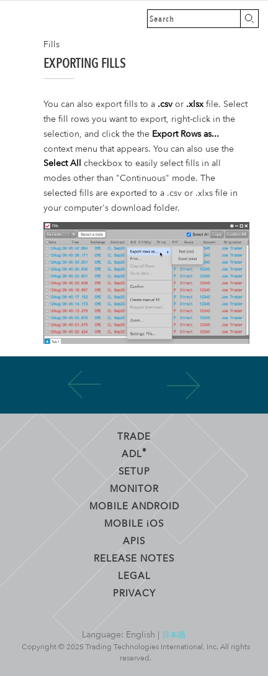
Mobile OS (134, 523)
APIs (134, 540)
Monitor (134, 488)
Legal (134, 575)
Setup (134, 470)
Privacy (134, 592)
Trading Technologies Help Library (18, 18)
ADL (134, 453)
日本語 (174, 634)
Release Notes (134, 557)
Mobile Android (134, 505)
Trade (134, 436)
